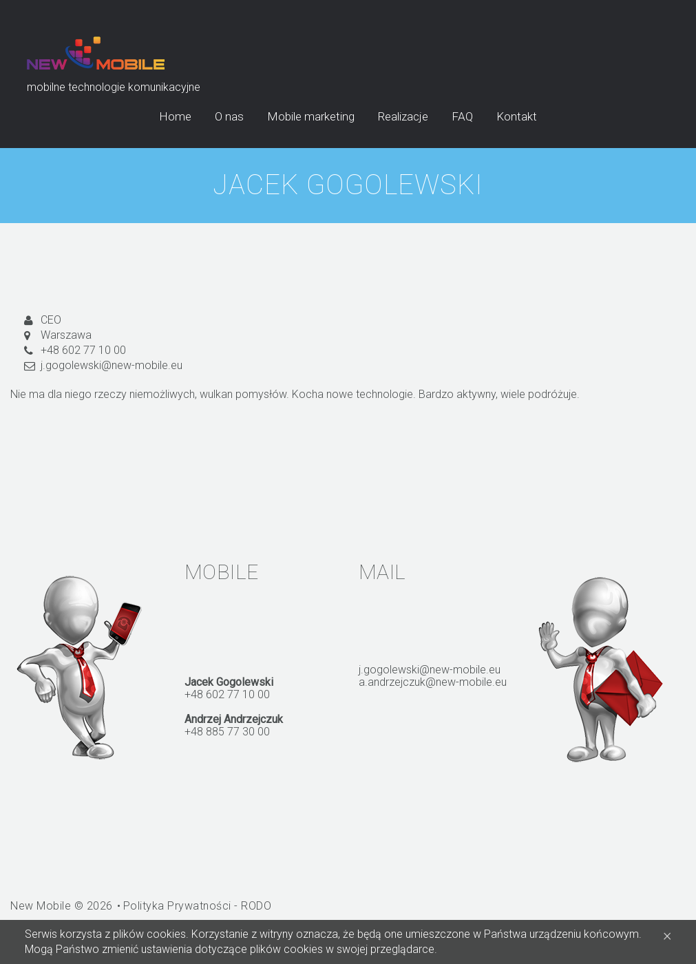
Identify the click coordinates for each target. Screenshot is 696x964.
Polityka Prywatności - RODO (197, 905)
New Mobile (40, 905)
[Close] (667, 935)
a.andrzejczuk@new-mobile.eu (433, 682)
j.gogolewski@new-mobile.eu (111, 365)
